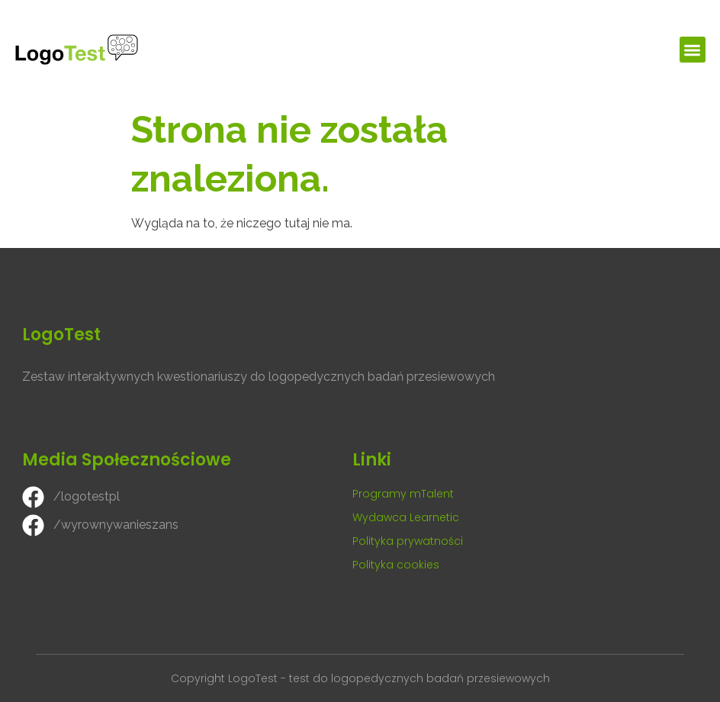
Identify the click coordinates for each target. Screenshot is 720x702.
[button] (693, 50)
